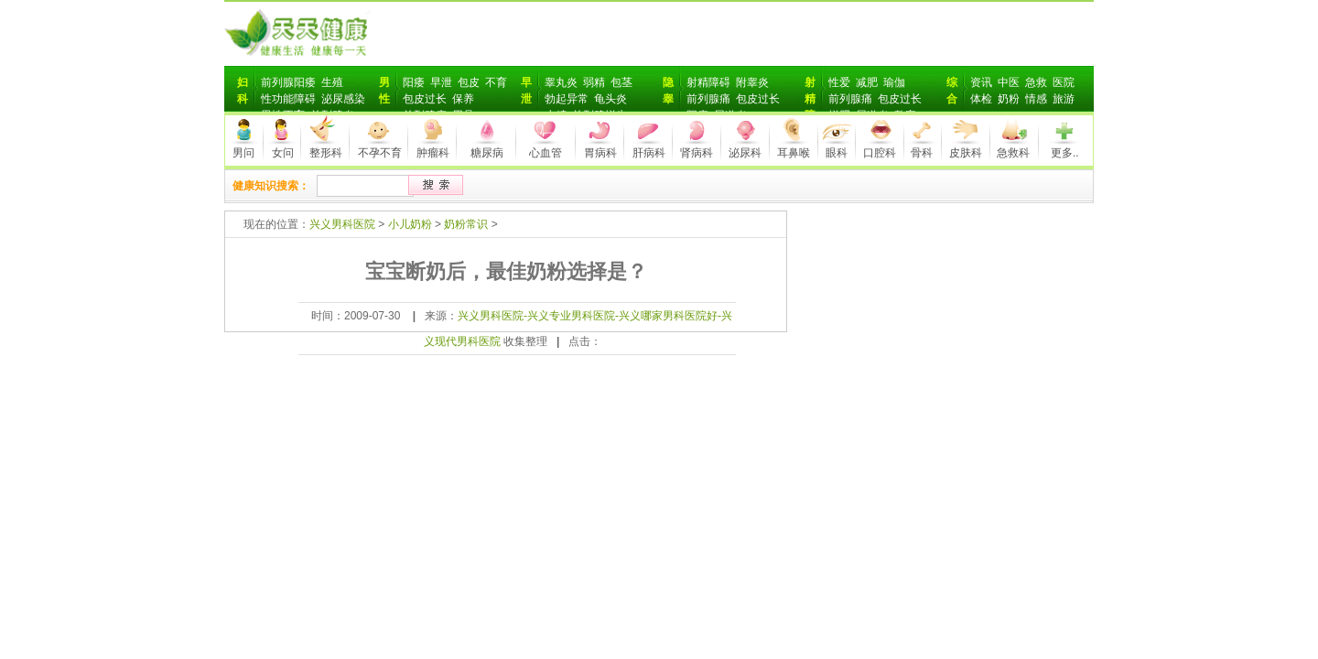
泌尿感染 (343, 98)
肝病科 (648, 152)
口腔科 (879, 152)
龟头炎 (610, 98)
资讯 (981, 82)
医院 (1064, 82)
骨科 (922, 152)
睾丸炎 (561, 82)
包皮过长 (425, 98)
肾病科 (696, 152)
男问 (243, 152)
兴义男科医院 (342, 224)
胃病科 (600, 152)
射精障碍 (708, 82)
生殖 (332, 82)
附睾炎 (752, 82)
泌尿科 (745, 152)
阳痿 (414, 82)
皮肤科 (965, 152)
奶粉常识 (466, 224)
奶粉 (1009, 98)
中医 (1009, 82)
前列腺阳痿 (288, 82)
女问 (283, 152)
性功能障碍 (288, 98)
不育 (496, 82)
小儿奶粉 (410, 224)
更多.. (1065, 152)
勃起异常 (567, 98)
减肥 (867, 82)
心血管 (545, 152)
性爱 (839, 82)
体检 (981, 98)
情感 (1036, 98)
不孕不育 (380, 152)
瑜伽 (894, 82)
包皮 (469, 82)
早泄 (441, 82)
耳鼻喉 (793, 152)
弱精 (594, 82)
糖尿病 (486, 152)
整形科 (325, 152)
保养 (463, 98)
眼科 (837, 152)
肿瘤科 (432, 152)
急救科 (1013, 152)
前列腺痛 (708, 98)
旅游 (1064, 98)
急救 (1036, 82)
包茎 (621, 82)
